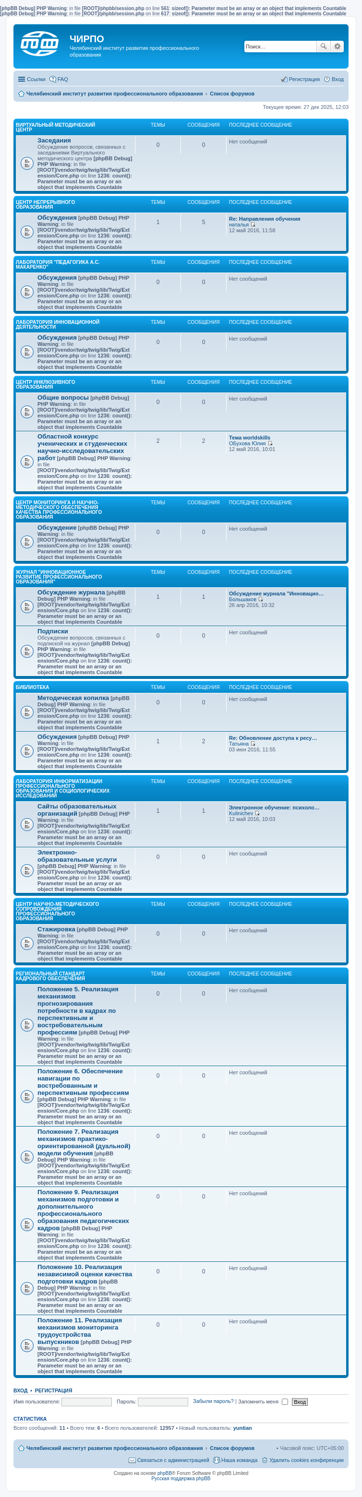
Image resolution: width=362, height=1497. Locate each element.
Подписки (52, 631)
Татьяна (239, 744)
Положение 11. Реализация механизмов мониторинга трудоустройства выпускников (79, 1331)
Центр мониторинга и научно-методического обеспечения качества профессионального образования (59, 510)
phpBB (164, 1473)
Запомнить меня (263, 1401)
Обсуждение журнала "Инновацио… (276, 593)
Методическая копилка (73, 697)
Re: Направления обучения (265, 219)
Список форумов (232, 1448)
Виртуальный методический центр (55, 127)
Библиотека (32, 687)
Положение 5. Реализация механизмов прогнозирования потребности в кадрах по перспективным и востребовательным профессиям (78, 1011)
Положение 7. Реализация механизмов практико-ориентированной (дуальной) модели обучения (84, 1142)
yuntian (242, 1428)
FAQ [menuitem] (63, 79)
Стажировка (56, 929)
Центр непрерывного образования (45, 205)
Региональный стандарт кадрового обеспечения (50, 976)
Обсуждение (57, 527)
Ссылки (36, 79)
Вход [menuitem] (338, 79)
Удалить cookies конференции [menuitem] (306, 1460)
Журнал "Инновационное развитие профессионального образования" (59, 577)
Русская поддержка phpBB (180, 1478)
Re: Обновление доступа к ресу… (273, 738)
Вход (20, 1390)
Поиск (323, 46)
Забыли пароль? (213, 1401)
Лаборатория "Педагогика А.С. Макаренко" (57, 265)
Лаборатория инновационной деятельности (57, 325)
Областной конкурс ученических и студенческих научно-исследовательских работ (82, 447)
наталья (239, 224)
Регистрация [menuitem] (304, 79)
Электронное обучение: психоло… (274, 807)
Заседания (54, 140)
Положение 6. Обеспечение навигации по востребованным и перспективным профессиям (83, 1082)
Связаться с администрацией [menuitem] (173, 1460)
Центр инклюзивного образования (45, 385)
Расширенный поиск (337, 46)
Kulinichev (241, 813)
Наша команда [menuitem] (239, 1460)
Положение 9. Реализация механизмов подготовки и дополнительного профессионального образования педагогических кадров (83, 1210)
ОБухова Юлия (247, 443)
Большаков (242, 599)
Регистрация (53, 1390)
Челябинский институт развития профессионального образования (114, 1448)
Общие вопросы (63, 397)
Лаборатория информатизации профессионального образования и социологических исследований (62, 788)
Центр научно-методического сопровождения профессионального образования (57, 911)
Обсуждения (57, 217)
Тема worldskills (249, 437)
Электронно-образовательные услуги (77, 856)
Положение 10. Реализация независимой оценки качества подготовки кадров (84, 1274)
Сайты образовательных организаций (77, 810)
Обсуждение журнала (71, 592)
